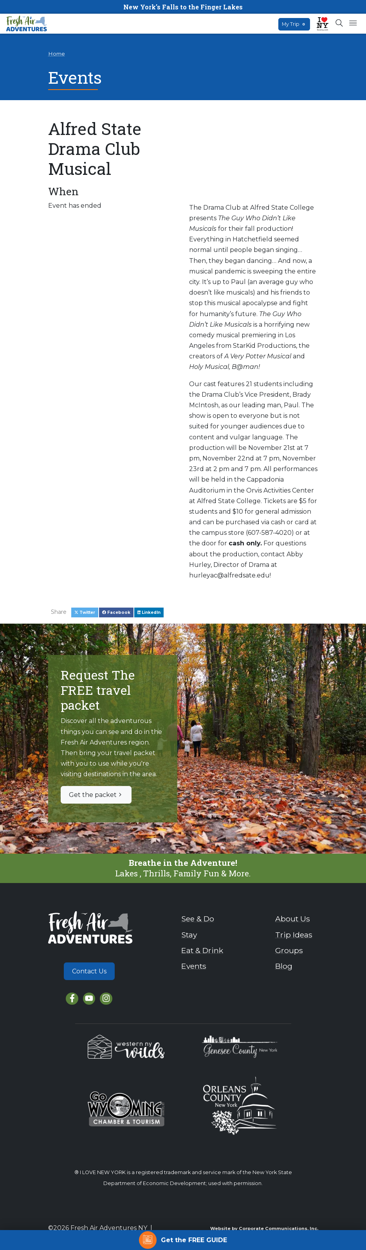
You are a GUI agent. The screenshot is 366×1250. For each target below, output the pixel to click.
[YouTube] (89, 999)
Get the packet (96, 795)
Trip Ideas (293, 934)
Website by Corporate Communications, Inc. (264, 1228)
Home (56, 53)
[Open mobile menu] (353, 23)
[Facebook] (72, 999)
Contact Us (89, 971)
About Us (292, 918)
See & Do (197, 918)
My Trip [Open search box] (294, 24)
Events (193, 966)
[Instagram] (106, 999)
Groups (289, 950)
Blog (283, 966)
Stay (189, 934)
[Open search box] (339, 23)
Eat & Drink (202, 950)
